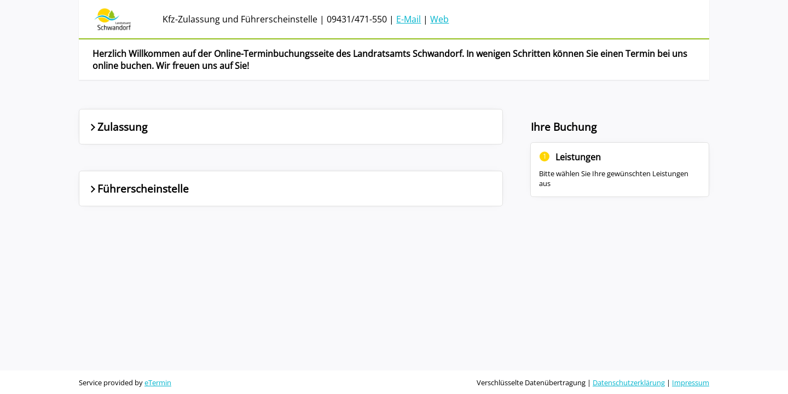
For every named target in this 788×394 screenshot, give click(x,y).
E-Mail (408, 19)
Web (439, 19)
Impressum (690, 382)
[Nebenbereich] (620, 176)
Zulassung (117, 126)
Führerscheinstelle (138, 188)
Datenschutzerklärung (629, 382)
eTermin (157, 382)
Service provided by (125, 382)
